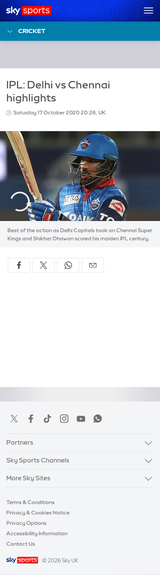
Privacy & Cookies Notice (37, 512)
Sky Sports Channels (37, 460)
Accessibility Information (37, 533)
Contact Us (20, 543)
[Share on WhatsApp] (68, 265)
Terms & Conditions (30, 502)
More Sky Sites (28, 478)
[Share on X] (43, 265)
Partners (19, 442)
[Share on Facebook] (19, 265)
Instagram (64, 418)
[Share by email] (93, 265)
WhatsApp (97, 418)
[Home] (28, 11)
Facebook (30, 418)
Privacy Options (26, 523)
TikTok (47, 418)
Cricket (25, 31)
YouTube (81, 418)
